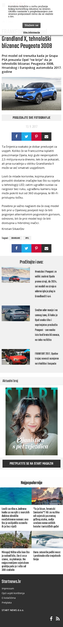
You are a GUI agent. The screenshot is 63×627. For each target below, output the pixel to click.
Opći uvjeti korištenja (13, 593)
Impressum (8, 588)
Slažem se (31, 25)
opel (27, 238)
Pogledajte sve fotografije (31, 118)
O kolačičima (9, 597)
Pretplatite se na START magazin (31, 463)
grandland (15, 238)
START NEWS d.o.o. (13, 610)
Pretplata (7, 602)
